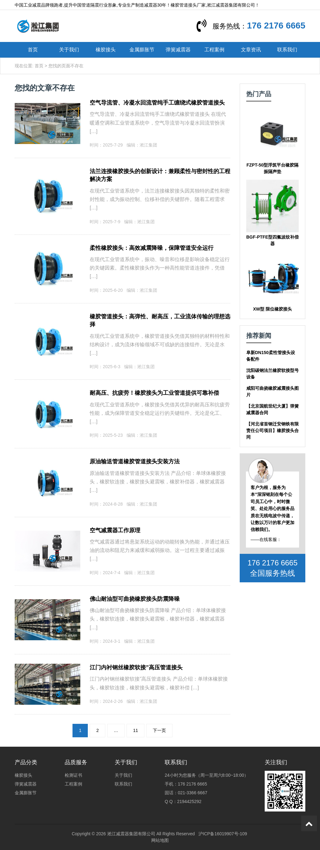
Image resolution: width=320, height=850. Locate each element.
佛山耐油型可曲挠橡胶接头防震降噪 (135, 599)
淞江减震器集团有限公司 (131, 833)
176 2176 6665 (276, 25)
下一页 (159, 730)
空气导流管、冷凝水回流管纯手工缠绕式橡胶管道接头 (157, 103)
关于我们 (69, 49)
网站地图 (160, 840)
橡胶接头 (106, 49)
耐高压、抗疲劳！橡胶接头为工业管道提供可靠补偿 (154, 393)
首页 (33, 49)
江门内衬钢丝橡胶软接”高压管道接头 (136, 667)
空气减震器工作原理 (115, 530)
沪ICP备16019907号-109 (222, 833)
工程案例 (214, 49)
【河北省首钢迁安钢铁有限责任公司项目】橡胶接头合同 (272, 430)
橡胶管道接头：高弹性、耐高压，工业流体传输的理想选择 (160, 320)
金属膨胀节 (141, 49)
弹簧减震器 (178, 49)
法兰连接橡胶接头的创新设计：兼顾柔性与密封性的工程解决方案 (160, 175)
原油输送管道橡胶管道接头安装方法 (135, 461)
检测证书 (73, 775)
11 (135, 730)
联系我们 (287, 49)
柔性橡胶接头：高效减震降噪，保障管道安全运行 (151, 248)
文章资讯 (251, 49)
